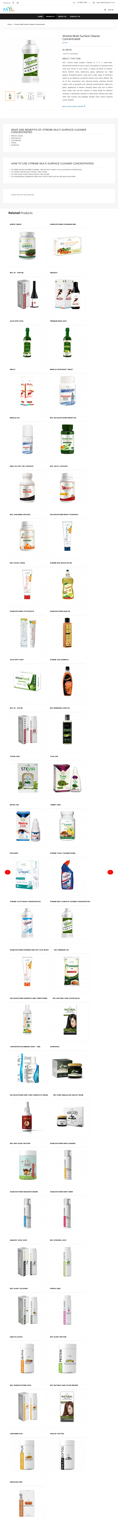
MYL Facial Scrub (17, 563)
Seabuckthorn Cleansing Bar (63, 224)
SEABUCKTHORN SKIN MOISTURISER (24, 1192)
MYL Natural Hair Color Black (66, 998)
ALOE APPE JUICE (16, 321)
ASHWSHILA (54, 1047)
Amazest (54, 273)
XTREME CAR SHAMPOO (59, 660)
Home (40, 16)
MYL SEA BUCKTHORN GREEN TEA (63, 418)
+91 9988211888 (79, 2)
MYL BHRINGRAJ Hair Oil (60, 708)
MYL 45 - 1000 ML (17, 273)
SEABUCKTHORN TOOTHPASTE (22, 611)
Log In (108, 10)
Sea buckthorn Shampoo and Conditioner (28, 998)
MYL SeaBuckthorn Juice (20, 1385)
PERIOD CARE (55, 1289)
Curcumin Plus (16, 1434)
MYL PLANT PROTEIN (58, 1337)
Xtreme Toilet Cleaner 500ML (62, 853)
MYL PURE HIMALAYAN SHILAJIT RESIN (68, 1095)
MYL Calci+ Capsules (59, 466)
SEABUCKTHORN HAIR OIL (60, 611)
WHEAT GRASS (15, 224)
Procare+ (14, 853)
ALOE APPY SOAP (17, 660)
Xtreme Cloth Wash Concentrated (25, 902)
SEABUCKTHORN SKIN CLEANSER (62, 1143)
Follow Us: (6, 3)
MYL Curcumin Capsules (20, 515)
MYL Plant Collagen (19, 1289)
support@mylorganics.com (103, 2)
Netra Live (14, 805)
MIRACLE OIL (15, 418)
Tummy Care (55, 805)
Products (50, 16)
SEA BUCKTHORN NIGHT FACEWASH (64, 515)
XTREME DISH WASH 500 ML (61, 563)
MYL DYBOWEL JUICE (58, 1240)
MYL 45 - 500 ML (16, 708)
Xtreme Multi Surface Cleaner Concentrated (29, 24)
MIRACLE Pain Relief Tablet (61, 369)
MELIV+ (13, 369)
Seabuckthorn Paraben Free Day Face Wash (29, 950)
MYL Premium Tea (61, 950)
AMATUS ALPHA (16, 1337)
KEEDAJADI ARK (16, 1482)
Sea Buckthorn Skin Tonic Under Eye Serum (29, 1095)
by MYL (65, 43)
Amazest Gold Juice (18, 1240)
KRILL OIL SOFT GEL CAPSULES (21, 466)
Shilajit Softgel (57, 1434)
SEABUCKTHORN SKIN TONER (61, 1192)
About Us (62, 16)
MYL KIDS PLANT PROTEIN (20, 1143)
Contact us (75, 16)
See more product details (74, 106)
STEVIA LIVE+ (15, 756)
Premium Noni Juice (58, 321)
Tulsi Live (54, 756)
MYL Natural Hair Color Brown (64, 1385)
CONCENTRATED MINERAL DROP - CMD (25, 1047)
